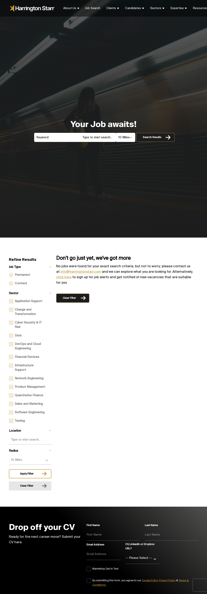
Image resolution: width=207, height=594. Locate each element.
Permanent (22, 275)
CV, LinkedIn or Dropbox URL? (139, 546)
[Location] (98, 137)
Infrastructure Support (24, 368)
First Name (93, 525)
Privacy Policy (167, 580)
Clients (111, 8)
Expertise (177, 8)
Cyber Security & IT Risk (28, 325)
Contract (21, 283)
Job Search (92, 8)
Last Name (151, 525)
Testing (20, 421)
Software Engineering (29, 412)
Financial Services (27, 357)
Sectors (155, 8)
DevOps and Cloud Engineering (28, 346)
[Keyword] (57, 137)
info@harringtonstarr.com (80, 272)
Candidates (133, 8)
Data (18, 335)
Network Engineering (29, 378)
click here (64, 277)
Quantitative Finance (29, 395)
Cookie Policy (150, 580)
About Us (69, 8)
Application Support (28, 301)
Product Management (30, 387)
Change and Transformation (25, 312)
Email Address (95, 544)
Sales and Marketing (29, 404)
